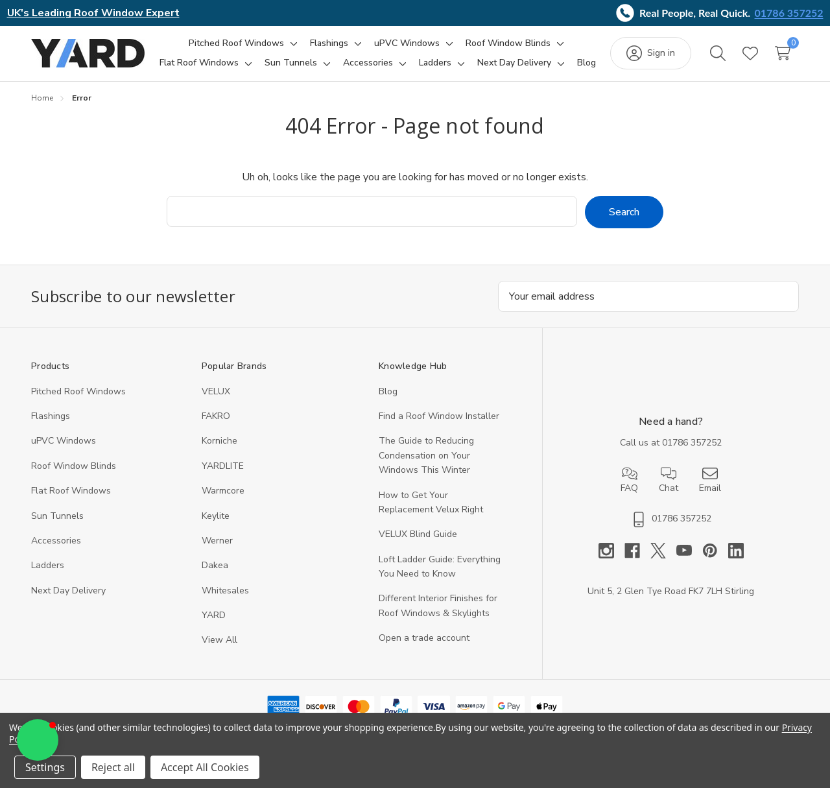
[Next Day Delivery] (514, 63)
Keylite (216, 516)
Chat (668, 480)
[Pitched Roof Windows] (236, 43)
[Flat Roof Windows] (199, 63)
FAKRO (216, 416)
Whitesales (225, 590)
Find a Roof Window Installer (439, 416)
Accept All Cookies (205, 767)
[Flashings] (329, 43)
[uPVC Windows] (407, 43)
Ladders (47, 565)
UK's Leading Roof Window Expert (93, 13)
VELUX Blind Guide (418, 534)
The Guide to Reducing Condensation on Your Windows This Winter (426, 455)
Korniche (219, 441)
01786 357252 (789, 12)
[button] (37, 740)
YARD (214, 615)
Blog (388, 391)
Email (710, 480)
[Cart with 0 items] (782, 53)
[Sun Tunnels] (291, 63)
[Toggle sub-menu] (292, 43)
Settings (45, 767)
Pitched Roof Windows (78, 391)
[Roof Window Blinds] (508, 43)
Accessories (56, 540)
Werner (217, 540)
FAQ (629, 480)
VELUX (216, 391)
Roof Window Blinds (73, 466)
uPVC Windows (63, 441)
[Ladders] (435, 63)
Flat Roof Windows (71, 490)
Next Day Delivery (68, 590)
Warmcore (223, 490)
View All (219, 640)
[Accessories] (368, 63)
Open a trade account (424, 638)
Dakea (215, 565)
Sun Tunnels (57, 516)
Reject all (113, 767)
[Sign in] (650, 53)
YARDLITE (223, 466)
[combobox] (371, 211)
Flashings (50, 416)
